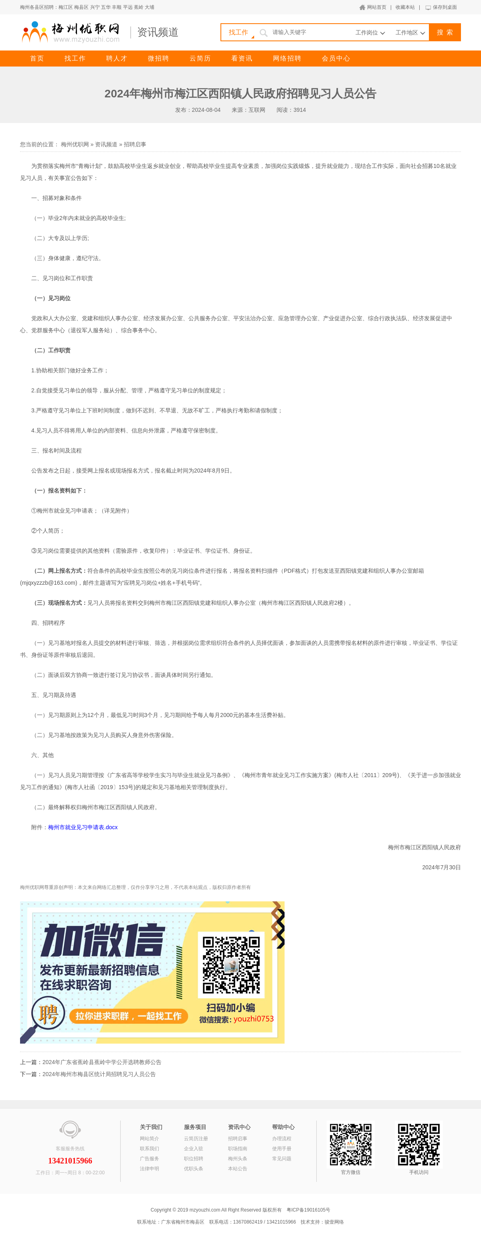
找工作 (75, 58)
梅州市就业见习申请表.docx (82, 827)
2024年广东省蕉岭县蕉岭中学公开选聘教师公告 (102, 1062)
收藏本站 (405, 7)
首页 (37, 58)
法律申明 (149, 1168)
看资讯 (242, 58)
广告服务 (149, 1158)
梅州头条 (237, 1158)
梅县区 (81, 7)
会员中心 (336, 58)
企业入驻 (193, 1148)
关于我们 (151, 1127)
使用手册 (281, 1148)
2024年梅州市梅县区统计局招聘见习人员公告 (99, 1074)
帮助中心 (283, 1127)
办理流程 (281, 1138)
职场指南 (237, 1148)
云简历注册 (196, 1138)
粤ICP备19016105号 (308, 1210)
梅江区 (66, 7)
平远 (128, 7)
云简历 (200, 58)
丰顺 (116, 7)
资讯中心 (239, 1127)
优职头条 (193, 1168)
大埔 (149, 7)
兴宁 (95, 7)
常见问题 (281, 1158)
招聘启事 (135, 144)
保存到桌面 (445, 7)
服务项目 (195, 1127)
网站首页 (376, 7)
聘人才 (117, 58)
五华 (106, 7)
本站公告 (237, 1168)
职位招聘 (193, 1158)
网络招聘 (287, 58)
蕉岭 (138, 7)
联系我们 (149, 1148)
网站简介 (149, 1138)
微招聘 (159, 58)
